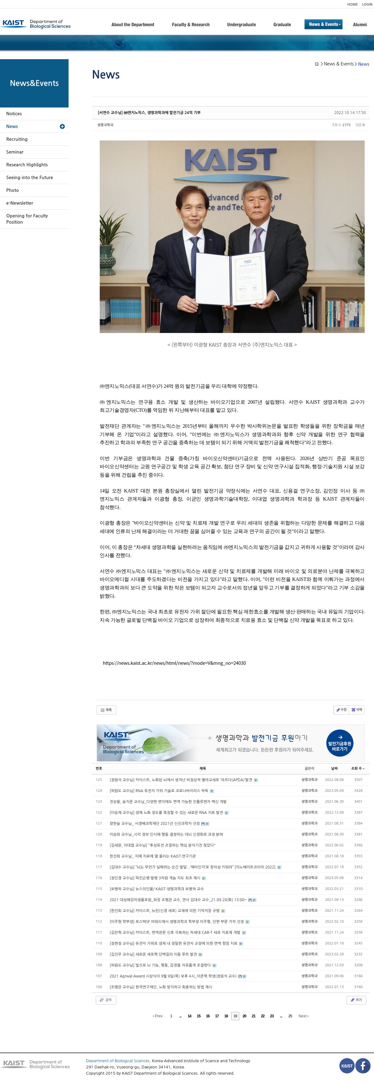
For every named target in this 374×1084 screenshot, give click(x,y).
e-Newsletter (19, 203)
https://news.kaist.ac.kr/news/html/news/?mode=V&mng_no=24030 (174, 662)
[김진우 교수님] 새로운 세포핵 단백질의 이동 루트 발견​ (154, 954)
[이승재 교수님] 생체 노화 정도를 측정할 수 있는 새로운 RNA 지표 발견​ (167, 813)
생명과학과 (105, 125)
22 (262, 1016)
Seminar (14, 152)
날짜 (334, 768)
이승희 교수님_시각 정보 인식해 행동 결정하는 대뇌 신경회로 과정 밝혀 (166, 834)
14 (189, 1016)
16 (207, 1016)
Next (304, 1016)
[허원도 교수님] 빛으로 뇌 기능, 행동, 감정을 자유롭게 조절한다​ (161, 965)
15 (198, 1016)
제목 (202, 768)
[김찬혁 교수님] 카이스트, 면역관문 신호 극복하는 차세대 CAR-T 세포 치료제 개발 (176, 932)
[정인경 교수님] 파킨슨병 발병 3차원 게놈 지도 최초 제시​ (155, 878)
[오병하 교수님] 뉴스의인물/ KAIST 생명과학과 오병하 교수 (157, 889)
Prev (158, 1016)
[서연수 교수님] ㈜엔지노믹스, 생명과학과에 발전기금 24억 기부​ (149, 113)
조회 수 (358, 768)
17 (216, 1016)
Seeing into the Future (29, 177)
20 (244, 1016)
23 (272, 1016)
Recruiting (17, 139)
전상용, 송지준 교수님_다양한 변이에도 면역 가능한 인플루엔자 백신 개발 (168, 802)
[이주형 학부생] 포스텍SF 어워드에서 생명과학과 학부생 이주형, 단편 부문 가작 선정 (177, 922)
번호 (99, 768)
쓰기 (356, 999)
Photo (12, 190)
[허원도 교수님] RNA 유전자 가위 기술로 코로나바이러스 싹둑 (159, 791)
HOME (352, 4)
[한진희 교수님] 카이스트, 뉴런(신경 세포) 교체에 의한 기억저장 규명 (165, 911)
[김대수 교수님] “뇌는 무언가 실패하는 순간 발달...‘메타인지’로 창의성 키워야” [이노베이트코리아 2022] (193, 867)
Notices (14, 114)
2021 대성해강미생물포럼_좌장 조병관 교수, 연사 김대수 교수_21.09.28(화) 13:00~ (179, 900)
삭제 (356, 709)
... (180, 1016)
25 (290, 1016)
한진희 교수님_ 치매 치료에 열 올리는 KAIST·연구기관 (153, 856)
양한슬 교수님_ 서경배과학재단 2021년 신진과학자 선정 (155, 823)
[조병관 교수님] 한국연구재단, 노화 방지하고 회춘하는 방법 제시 (161, 987)
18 (226, 1016)
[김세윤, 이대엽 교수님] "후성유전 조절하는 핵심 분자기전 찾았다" (162, 845)
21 (253, 1016)
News (12, 126)
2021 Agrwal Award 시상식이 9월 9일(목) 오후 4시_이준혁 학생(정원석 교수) (174, 976)
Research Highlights (27, 165)
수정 (341, 709)
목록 (106, 710)
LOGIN (367, 4)
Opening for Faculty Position (27, 219)
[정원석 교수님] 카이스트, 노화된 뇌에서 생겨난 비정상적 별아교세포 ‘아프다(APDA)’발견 (181, 780)
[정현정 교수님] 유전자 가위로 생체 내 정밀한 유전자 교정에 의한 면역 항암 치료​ (174, 943)
